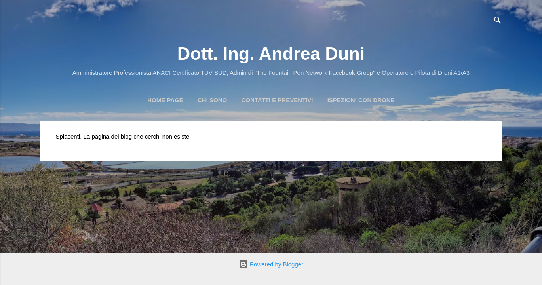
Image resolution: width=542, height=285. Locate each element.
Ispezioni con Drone (361, 100)
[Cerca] (497, 22)
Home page (165, 100)
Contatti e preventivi (277, 100)
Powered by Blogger (271, 264)
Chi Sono (212, 100)
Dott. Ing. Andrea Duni (271, 54)
